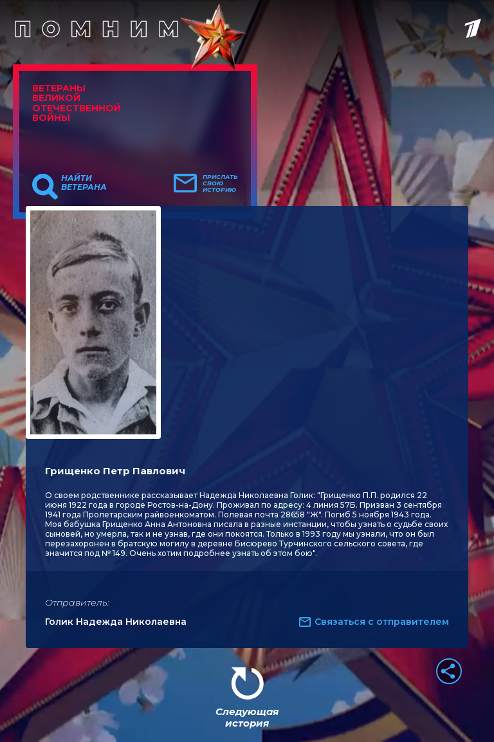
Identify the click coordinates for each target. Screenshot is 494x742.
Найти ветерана (84, 183)
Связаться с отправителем (382, 621)
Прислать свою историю (220, 183)
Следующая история (247, 717)
